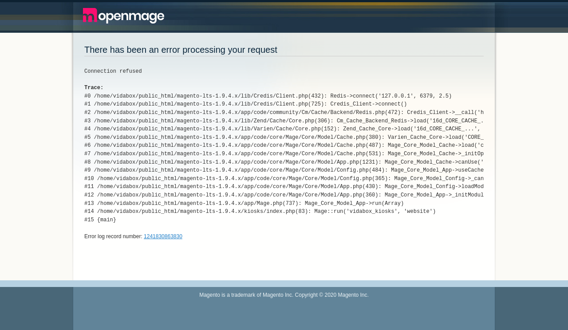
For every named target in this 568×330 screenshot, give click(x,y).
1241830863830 (163, 236)
